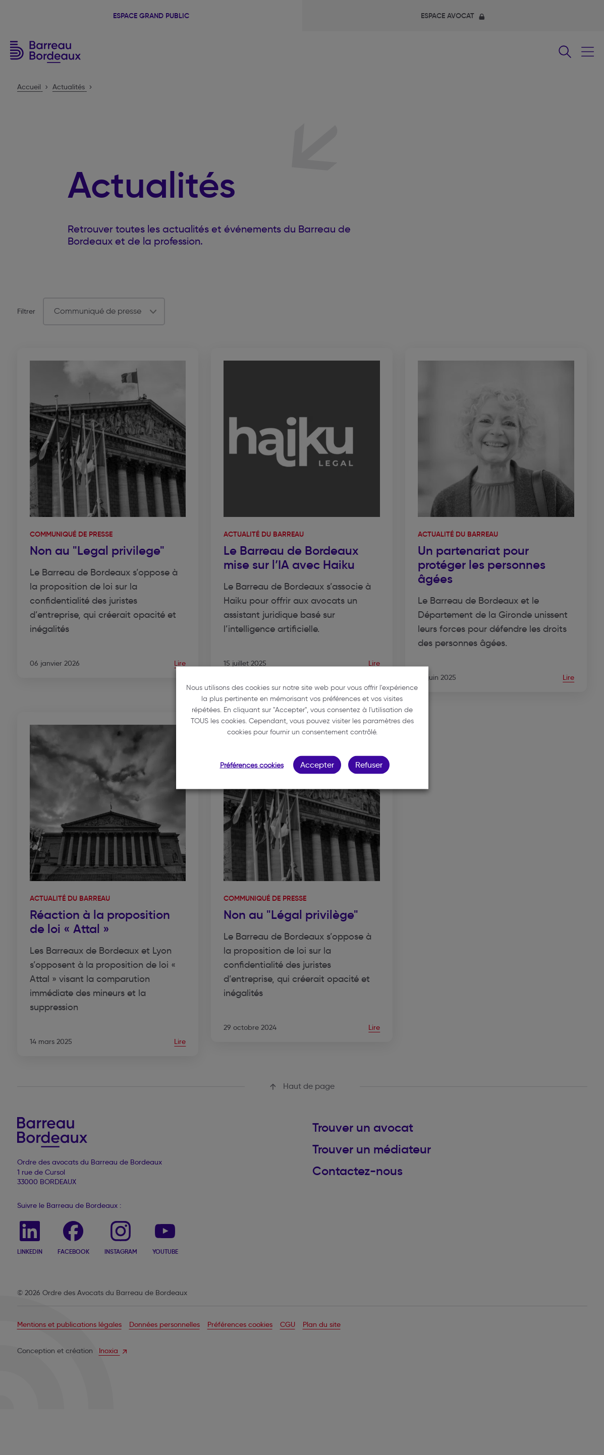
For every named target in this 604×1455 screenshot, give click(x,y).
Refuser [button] (368, 764)
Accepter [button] (317, 764)
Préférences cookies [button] (252, 765)
